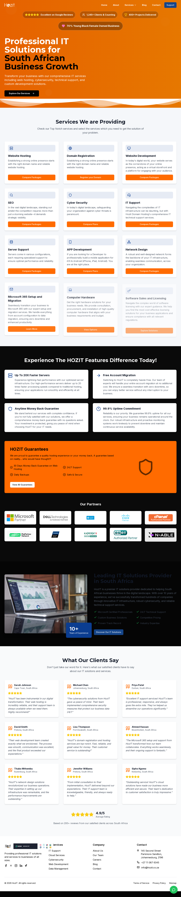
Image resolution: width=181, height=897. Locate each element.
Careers (97, 862)
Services (130, 5)
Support (170, 5)
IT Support (54, 853)
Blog (144, 5)
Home (104, 5)
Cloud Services (57, 857)
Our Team (98, 857)
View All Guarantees (26, 489)
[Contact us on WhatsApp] (174, 890)
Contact (156, 5)
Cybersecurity (56, 862)
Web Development (58, 866)
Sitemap (173, 885)
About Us (98, 853)
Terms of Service (141, 885)
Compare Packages (31, 180)
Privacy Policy (159, 885)
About (116, 5)
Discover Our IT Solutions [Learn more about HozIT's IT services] (115, 634)
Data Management (58, 871)
